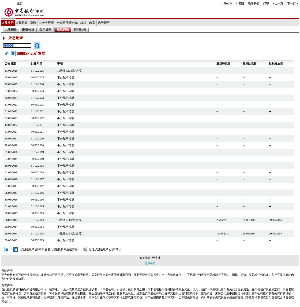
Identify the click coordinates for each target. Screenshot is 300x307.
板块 (83, 23)
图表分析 (28, 29)
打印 (266, 3)
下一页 (291, 3)
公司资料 (45, 29)
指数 (33, 23)
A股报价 (8, 23)
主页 (19, 3)
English (229, 3)
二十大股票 (46, 23)
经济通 (156, 257)
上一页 (279, 3)
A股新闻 (22, 23)
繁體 (241, 3)
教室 (92, 23)
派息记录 (63, 29)
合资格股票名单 (67, 23)
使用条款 (150, 263)
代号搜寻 (104, 23)
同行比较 (80, 29)
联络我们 (253, 3)
